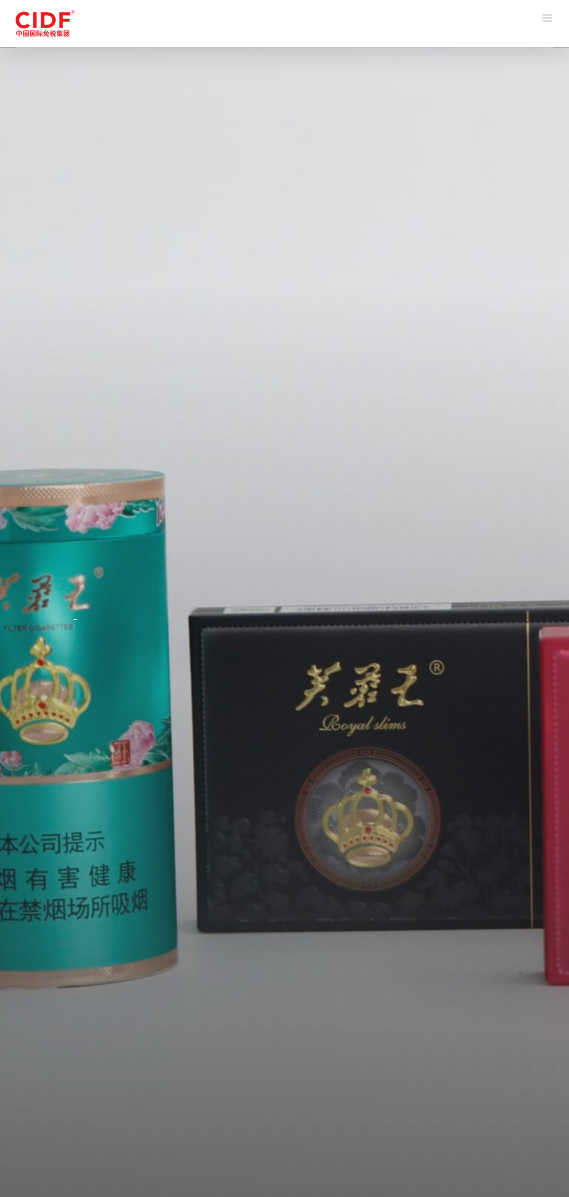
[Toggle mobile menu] (547, 18)
